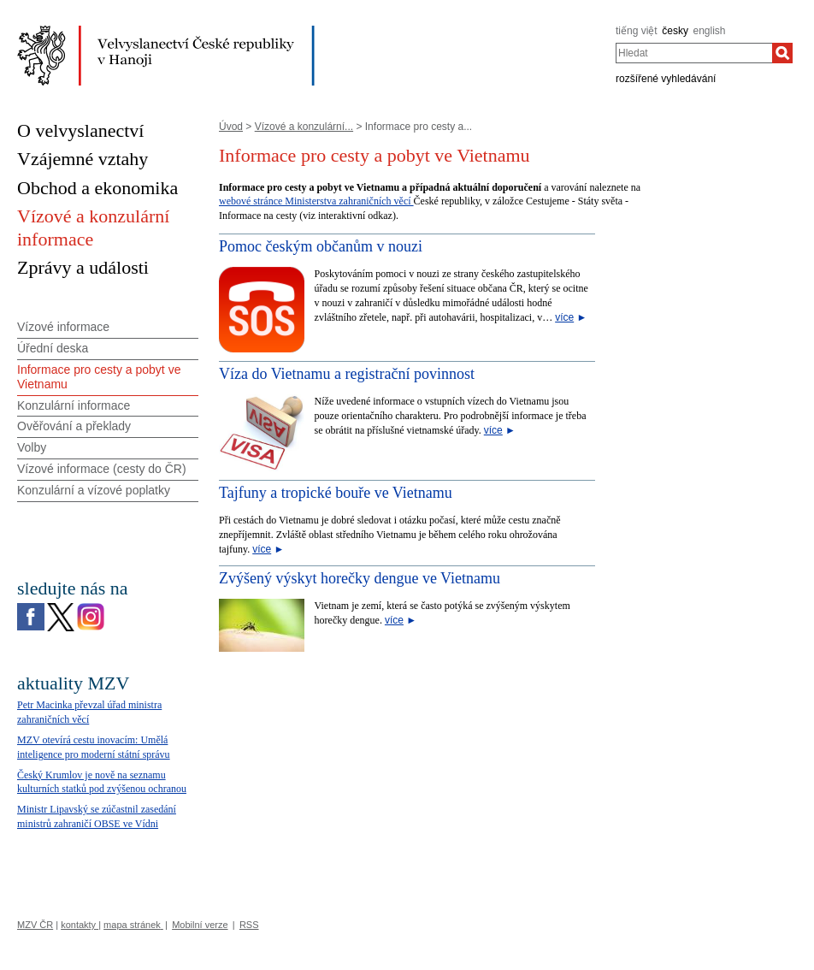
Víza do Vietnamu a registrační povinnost (347, 373)
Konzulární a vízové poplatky (93, 490)
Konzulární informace (73, 405)
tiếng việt (637, 31)
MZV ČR (35, 925)
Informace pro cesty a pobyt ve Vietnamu (98, 377)
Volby (31, 447)
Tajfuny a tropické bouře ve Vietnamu (335, 492)
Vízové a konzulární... (304, 127)
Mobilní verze (199, 925)
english (709, 31)
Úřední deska (52, 348)
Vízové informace (63, 327)
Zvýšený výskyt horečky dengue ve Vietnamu (359, 578)
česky (675, 31)
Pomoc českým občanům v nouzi (320, 246)
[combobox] (694, 53)
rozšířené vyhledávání (666, 79)
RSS (249, 925)
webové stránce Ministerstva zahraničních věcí (316, 201)
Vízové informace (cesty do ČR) (101, 469)
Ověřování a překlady (74, 426)
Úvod (231, 127)
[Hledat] (782, 53)
